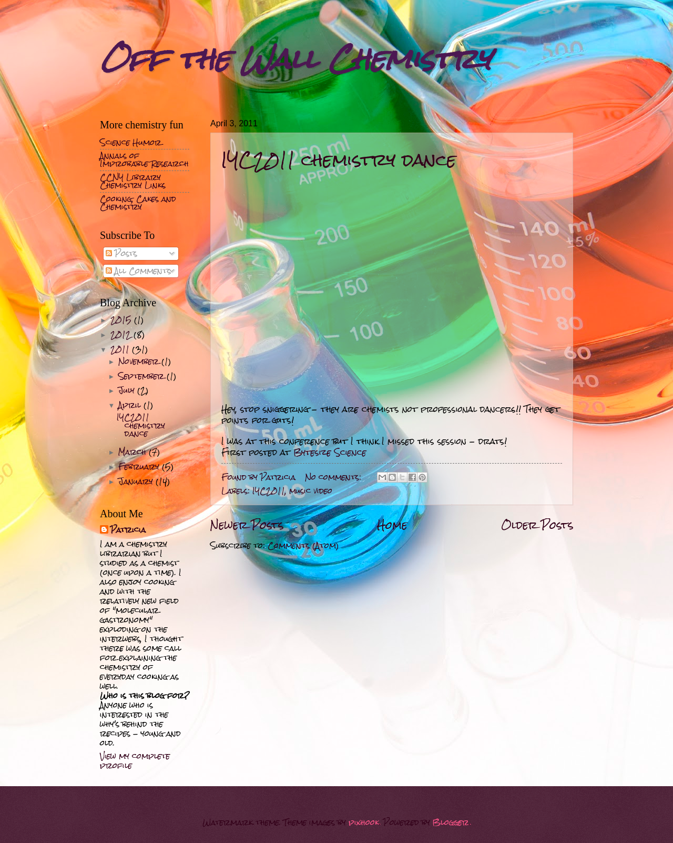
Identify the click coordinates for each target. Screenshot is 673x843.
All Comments (138, 271)
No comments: (334, 477)
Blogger (451, 822)
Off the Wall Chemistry (296, 58)
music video (310, 491)
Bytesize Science (329, 452)
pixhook (364, 822)
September (142, 376)
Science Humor (130, 142)
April (131, 405)
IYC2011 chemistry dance (338, 159)
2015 (122, 320)
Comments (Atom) (303, 546)
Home (392, 525)
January (137, 481)
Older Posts (537, 525)
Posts (121, 254)
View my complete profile (135, 761)
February (140, 467)
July (127, 390)
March (133, 452)
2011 (121, 349)
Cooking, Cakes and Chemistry (138, 203)
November (139, 361)
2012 (122, 335)
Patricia (128, 530)
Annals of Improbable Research (144, 160)
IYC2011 (268, 491)
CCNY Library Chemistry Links (133, 181)
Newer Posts (246, 525)
